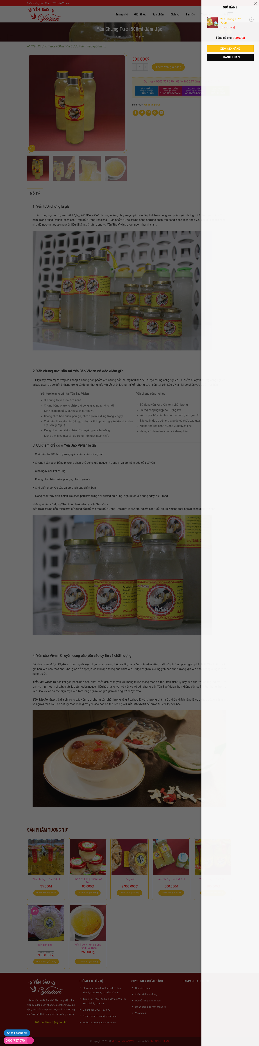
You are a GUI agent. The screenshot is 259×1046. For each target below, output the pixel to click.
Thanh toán (230, 57)
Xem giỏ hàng (230, 48)
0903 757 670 (15, 1040)
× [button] (251, 19)
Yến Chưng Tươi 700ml (230, 21)
